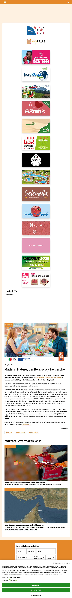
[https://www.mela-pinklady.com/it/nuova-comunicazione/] (36, 58)
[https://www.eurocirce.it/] (36, 92)
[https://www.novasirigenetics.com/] (36, 30)
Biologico (9, 432)
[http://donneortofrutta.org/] (36, 247)
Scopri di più (9, 294)
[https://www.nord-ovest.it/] (36, 75)
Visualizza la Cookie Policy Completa (11, 577)
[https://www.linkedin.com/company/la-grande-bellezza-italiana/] (36, 161)
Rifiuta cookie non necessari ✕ (61, 563)
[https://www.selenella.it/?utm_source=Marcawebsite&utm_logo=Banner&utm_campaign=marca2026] (36, 195)
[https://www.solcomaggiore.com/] (36, 229)
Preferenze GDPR (36, 595)
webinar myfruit (33, 432)
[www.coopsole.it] (36, 281)
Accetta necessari (36, 590)
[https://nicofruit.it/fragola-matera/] (36, 110)
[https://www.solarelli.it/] (36, 178)
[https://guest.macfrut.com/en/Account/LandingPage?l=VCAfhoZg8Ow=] (36, 264)
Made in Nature (20, 432)
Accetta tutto (36, 585)
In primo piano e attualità (14, 489)
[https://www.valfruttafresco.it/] (36, 127)
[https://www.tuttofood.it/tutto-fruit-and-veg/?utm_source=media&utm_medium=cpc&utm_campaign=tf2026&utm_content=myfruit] (36, 144)
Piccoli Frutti (10, 447)
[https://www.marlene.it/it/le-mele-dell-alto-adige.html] (36, 212)
